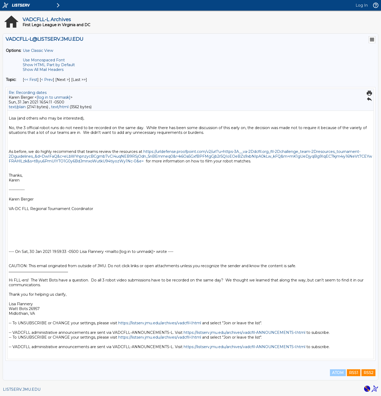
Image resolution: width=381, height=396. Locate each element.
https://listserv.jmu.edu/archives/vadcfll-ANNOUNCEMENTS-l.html (244, 332)
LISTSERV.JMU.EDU (21, 389)
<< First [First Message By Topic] (30, 79)
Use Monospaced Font (44, 60)
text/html (60, 106)
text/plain (17, 106)
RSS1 (353, 372)
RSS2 (368, 372)
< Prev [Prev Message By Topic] (47, 79)
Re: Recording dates (28, 92)
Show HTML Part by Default (49, 64)
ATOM (338, 372)
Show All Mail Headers (43, 69)
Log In (362, 5)
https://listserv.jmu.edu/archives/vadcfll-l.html (159, 323)
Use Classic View (38, 50)
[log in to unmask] (53, 97)
